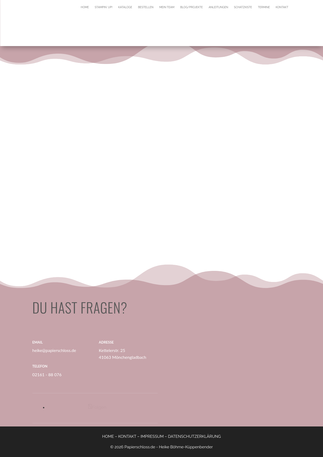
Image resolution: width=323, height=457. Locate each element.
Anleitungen (218, 7)
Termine (264, 7)
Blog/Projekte (191, 7)
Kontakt (282, 7)
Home (85, 7)
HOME (108, 436)
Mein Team (166, 7)
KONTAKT (127, 436)
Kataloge (125, 7)
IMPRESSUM (152, 436)
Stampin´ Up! (103, 7)
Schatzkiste (243, 7)
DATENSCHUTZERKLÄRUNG (194, 436)
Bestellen (145, 7)
